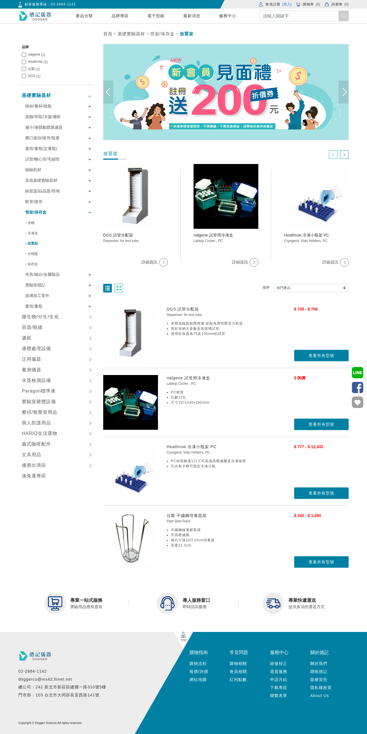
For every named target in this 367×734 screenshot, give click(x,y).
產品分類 (84, 15)
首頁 (107, 33)
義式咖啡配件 (36, 444)
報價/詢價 (199, 671)
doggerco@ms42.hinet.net (45, 679)
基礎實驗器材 (131, 33)
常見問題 (239, 652)
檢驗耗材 (33, 169)
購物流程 (198, 663)
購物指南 (199, 652)
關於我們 (318, 663)
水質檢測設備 (36, 380)
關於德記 (319, 652)
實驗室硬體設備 (39, 401)
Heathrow (38, 62)
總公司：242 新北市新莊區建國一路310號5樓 (62, 687)
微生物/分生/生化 (40, 316)
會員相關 (238, 671)
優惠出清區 (34, 465)
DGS (34, 76)
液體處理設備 (36, 348)
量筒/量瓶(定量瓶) (41, 148)
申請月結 (278, 679)
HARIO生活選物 (39, 433)
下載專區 (278, 687)
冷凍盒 (33, 233)
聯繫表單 (278, 695)
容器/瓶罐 (32, 327)
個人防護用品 (36, 422)
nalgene (36, 54)
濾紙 (27, 337)
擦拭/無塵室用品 (39, 412)
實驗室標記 (35, 285)
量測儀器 (31, 369)
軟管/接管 (33, 201)
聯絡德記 (318, 671)
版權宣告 (318, 679)
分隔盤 (33, 254)
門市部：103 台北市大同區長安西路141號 (58, 695)
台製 (34, 69)
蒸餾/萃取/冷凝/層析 (43, 116)
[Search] (304, 16)
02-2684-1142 (63, 4)
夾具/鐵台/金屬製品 (42, 274)
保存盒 (33, 264)
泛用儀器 (31, 359)
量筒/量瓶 (33, 306)
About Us (319, 695)
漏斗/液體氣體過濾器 (44, 127)
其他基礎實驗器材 (41, 180)
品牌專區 (120, 15)
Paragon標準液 (39, 391)
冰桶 (31, 223)
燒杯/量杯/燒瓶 (38, 106)
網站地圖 (198, 679)
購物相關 (238, 663)
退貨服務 (278, 671)
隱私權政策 (321, 687)
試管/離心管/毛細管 (42, 159)
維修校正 (278, 663)
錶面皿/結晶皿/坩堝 (42, 191)
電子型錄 (156, 15)
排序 (266, 288)
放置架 (187, 33)
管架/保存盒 (162, 33)
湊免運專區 (34, 475)
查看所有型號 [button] (321, 355)
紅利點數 (238, 679)
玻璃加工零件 (37, 295)
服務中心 (227, 15)
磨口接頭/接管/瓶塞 (42, 138)
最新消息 (191, 15)
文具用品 (31, 454)
